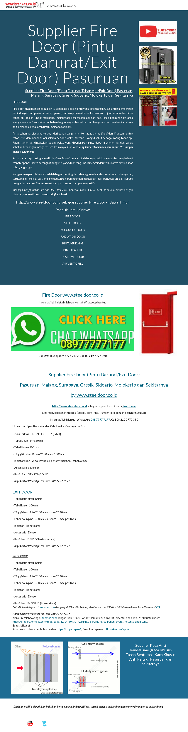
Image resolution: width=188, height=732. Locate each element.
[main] (73, 147)
